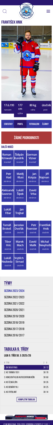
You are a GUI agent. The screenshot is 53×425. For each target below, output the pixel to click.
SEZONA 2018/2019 (14, 322)
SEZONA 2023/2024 (14, 291)
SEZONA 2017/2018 (14, 329)
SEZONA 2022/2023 (14, 297)
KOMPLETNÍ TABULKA (26, 399)
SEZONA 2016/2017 (14, 335)
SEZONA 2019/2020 (14, 316)
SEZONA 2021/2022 (14, 303)
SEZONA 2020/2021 (14, 310)
